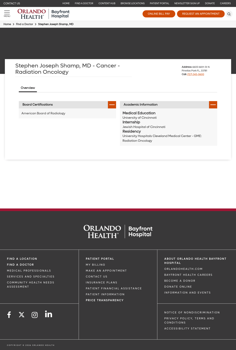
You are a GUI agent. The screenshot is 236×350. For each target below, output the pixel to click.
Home (7, 24)
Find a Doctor (24, 24)
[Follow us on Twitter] (21, 313)
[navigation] (118, 3)
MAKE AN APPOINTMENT (106, 270)
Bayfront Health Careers (188, 275)
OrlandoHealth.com (183, 269)
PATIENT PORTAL (100, 259)
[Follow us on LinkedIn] (49, 313)
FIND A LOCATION (22, 259)
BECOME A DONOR (179, 281)
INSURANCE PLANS (101, 282)
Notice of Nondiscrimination (192, 312)
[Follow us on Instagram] (35, 315)
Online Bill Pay (159, 14)
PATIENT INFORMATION (105, 294)
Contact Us (11, 3)
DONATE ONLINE (178, 286)
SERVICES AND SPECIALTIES (31, 276)
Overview (28, 88)
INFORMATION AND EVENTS (187, 292)
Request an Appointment (200, 14)
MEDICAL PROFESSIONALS (29, 270)
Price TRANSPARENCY (105, 300)
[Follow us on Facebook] (9, 315)
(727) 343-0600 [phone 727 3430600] (195, 74)
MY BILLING (95, 265)
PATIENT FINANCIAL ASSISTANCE (114, 288)
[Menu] (6, 13)
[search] (229, 13)
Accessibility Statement (187, 328)
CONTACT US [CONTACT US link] (97, 276)
